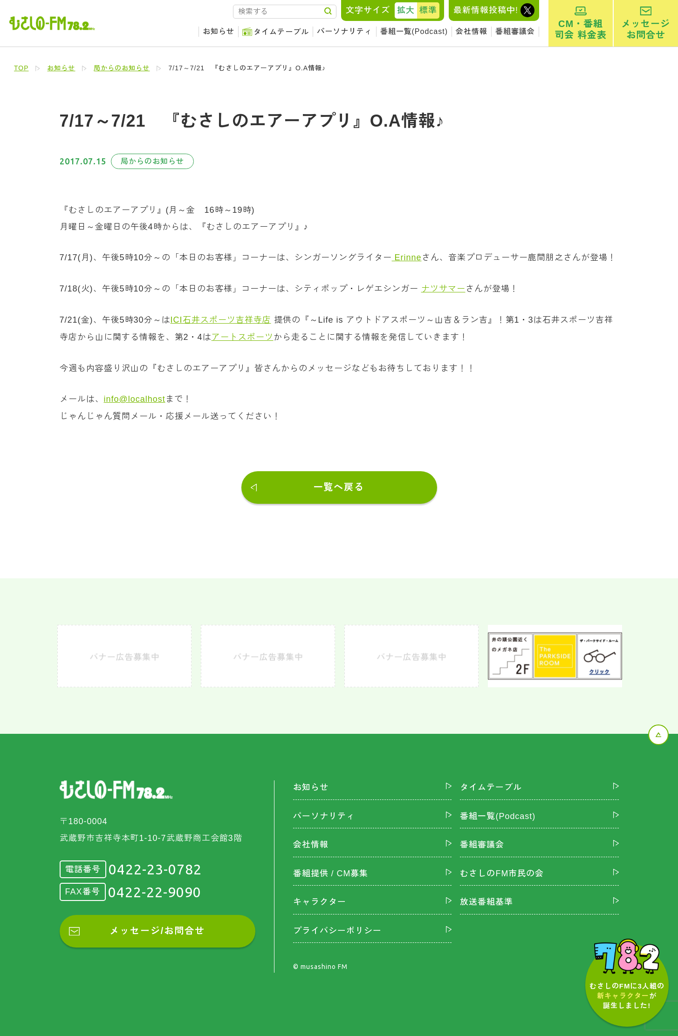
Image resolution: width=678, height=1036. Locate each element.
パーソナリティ (344, 31)
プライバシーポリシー (337, 928)
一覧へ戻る (339, 485)
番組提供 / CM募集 (331, 871)
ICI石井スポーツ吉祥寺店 (221, 319)
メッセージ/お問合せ (157, 929)
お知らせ (218, 31)
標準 (428, 10)
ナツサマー (443, 288)
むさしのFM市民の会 (502, 871)
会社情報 (471, 31)
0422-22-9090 (154, 890)
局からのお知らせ (122, 68)
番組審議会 (515, 31)
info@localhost (134, 397)
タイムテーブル (281, 32)
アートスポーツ (243, 335)
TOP (21, 68)
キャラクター (319, 900)
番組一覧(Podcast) (414, 31)
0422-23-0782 (155, 867)
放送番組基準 (486, 900)
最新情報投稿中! (485, 10)
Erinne (407, 257)
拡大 (406, 10)
